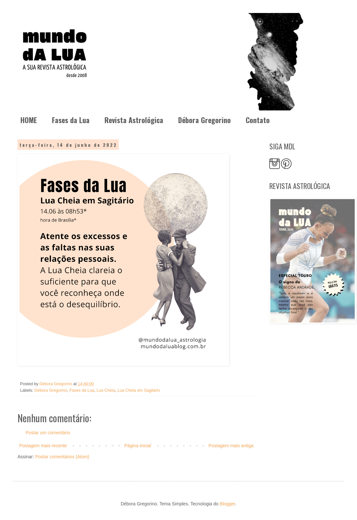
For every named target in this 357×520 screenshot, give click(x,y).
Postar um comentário (48, 432)
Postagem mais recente (43, 445)
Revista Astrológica (134, 120)
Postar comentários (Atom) (62, 456)
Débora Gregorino (204, 120)
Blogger (227, 503)
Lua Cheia (105, 390)
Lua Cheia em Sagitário (138, 390)
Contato (258, 120)
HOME (28, 120)
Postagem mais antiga (230, 445)
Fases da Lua (71, 120)
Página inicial (137, 445)
